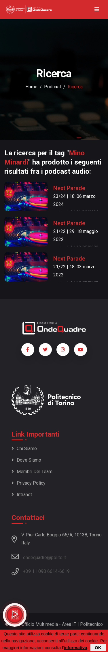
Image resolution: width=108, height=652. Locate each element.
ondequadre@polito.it (39, 556)
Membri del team (32, 471)
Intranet (22, 494)
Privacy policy (29, 483)
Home (31, 86)
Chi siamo (24, 448)
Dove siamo (26, 460)
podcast (52, 86)
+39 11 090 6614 (40, 571)
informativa (75, 647)
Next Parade (69, 188)
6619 (64, 571)
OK (98, 647)
